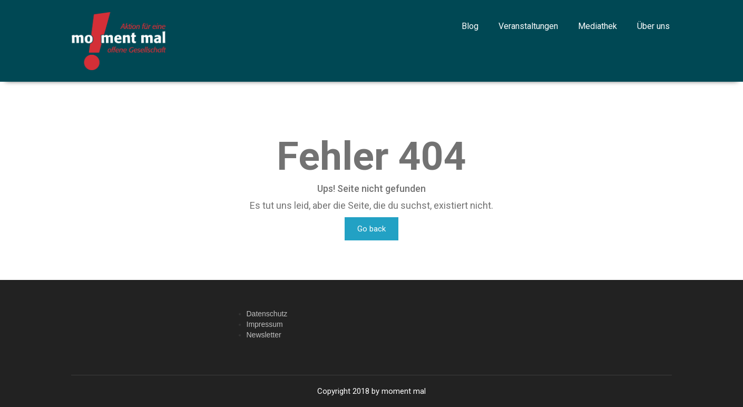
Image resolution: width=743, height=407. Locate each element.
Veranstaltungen (528, 26)
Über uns (653, 26)
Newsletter (264, 335)
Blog (470, 26)
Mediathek (597, 26)
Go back (371, 229)
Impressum (265, 324)
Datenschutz (267, 313)
